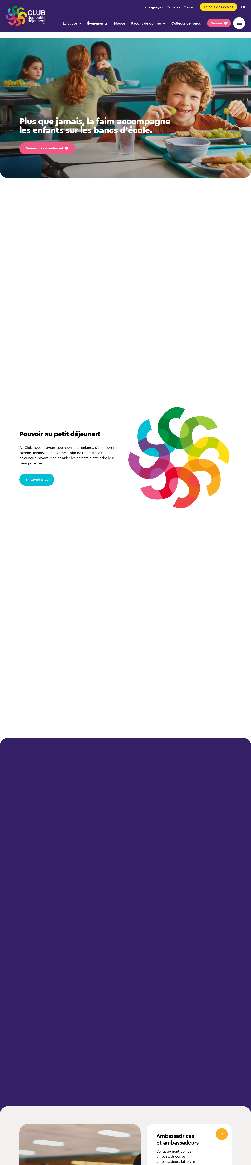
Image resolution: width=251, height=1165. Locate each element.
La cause (72, 23)
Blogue (119, 23)
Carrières (173, 7)
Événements (97, 23)
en (243, 7)
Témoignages (153, 7)
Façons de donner (148, 23)
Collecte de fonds (186, 23)
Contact (190, 7)
